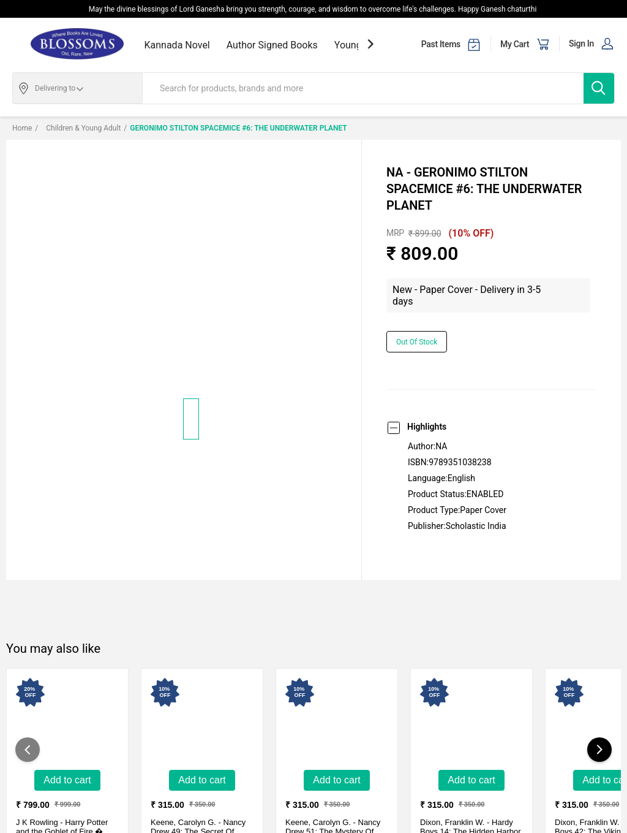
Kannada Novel (177, 45)
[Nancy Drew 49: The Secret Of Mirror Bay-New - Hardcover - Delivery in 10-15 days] (202, 721)
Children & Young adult (78, 128)
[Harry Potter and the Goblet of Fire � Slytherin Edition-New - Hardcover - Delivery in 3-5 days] (67, 721)
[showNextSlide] (370, 44)
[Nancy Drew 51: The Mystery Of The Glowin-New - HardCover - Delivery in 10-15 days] (337, 721)
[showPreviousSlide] (27, 749)
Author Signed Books (272, 45)
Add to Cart (67, 780)
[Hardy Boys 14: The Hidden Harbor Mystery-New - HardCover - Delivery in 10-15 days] (471, 721)
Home (22, 128)
